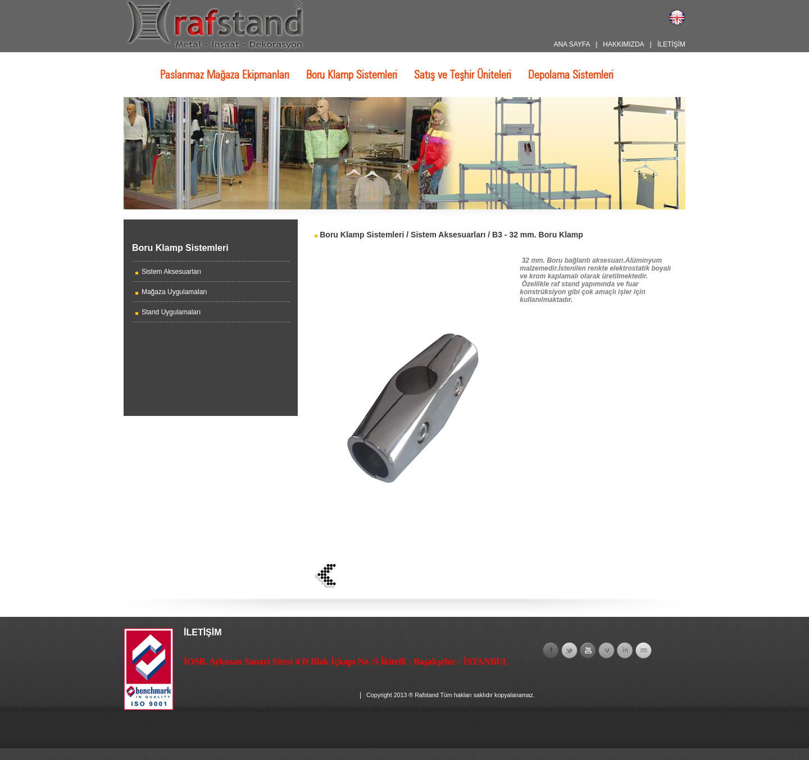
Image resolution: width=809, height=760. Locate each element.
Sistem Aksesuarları (171, 272)
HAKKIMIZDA (623, 44)
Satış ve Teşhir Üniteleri (462, 74)
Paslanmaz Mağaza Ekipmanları (224, 74)
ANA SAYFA (571, 44)
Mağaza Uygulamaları (174, 292)
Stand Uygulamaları (171, 312)
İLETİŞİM (671, 44)
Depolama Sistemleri (570, 74)
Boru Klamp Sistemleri (351, 74)
